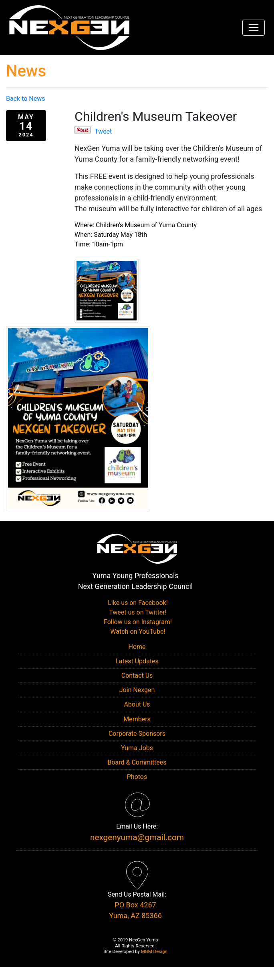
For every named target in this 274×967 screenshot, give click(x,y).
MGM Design (154, 951)
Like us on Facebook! (136, 603)
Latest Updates (137, 661)
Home (136, 647)
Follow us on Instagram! (137, 622)
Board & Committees (136, 762)
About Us (137, 704)
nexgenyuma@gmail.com (137, 837)
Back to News (25, 98)
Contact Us (137, 675)
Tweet (103, 131)
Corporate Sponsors (137, 733)
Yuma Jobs (137, 748)
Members (137, 719)
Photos (137, 777)
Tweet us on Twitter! (136, 612)
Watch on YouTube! (137, 631)
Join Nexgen (137, 690)
